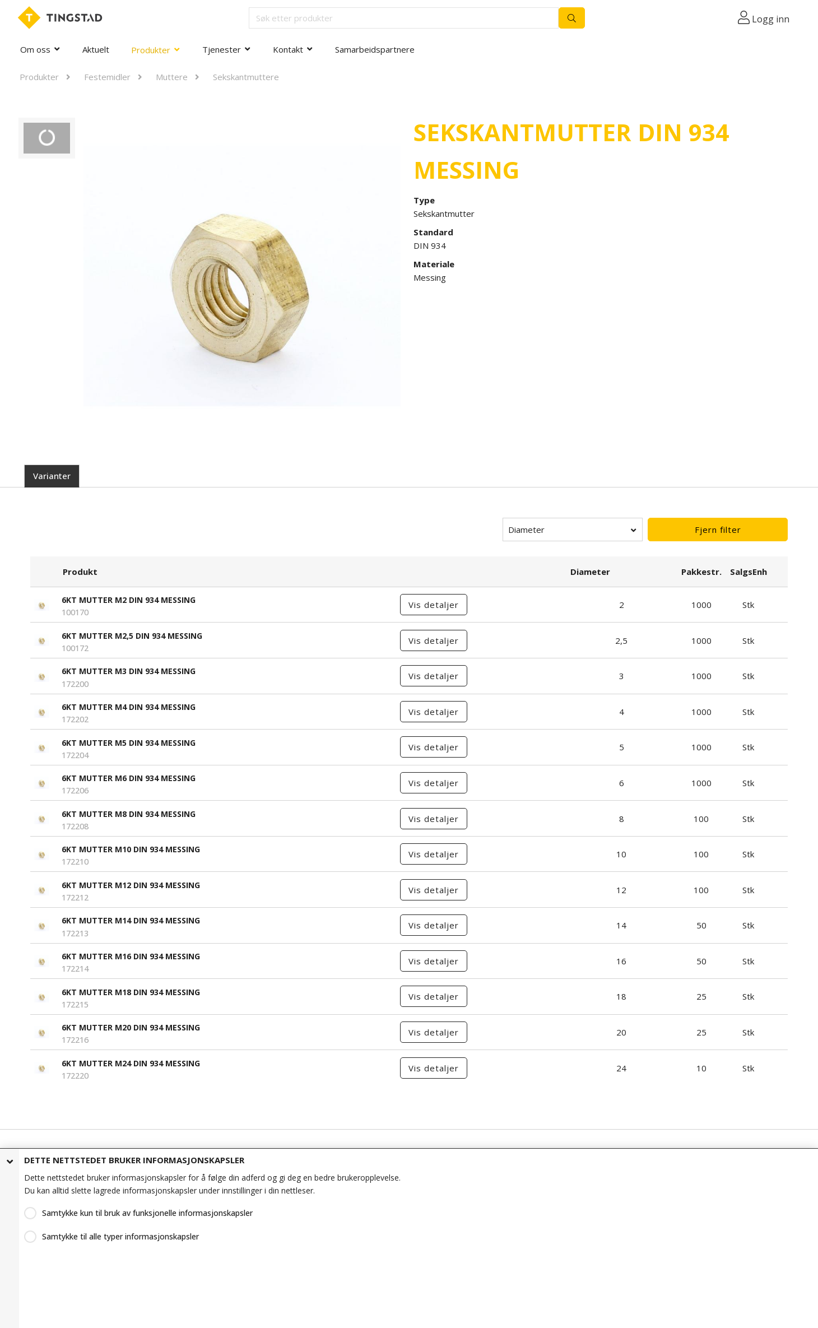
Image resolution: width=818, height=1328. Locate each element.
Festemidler (107, 76)
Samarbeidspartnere (375, 49)
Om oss (35, 49)
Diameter (526, 529)
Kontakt (288, 49)
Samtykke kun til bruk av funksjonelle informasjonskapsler (147, 1213)
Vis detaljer (433, 604)
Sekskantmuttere (246, 76)
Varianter (52, 475)
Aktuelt (95, 49)
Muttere (172, 76)
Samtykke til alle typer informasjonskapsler (120, 1236)
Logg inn (770, 19)
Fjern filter (718, 529)
